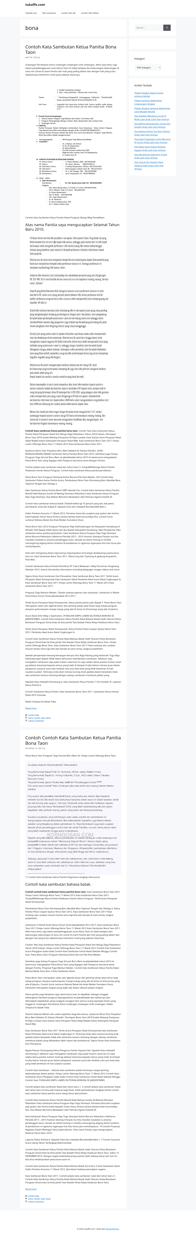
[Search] (167, 28)
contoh (37, 718)
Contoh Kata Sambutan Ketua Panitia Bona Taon (70, 49)
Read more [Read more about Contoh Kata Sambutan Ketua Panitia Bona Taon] (31, 708)
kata (43, 718)
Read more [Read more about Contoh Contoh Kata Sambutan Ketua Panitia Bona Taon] (31, 1189)
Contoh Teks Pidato (90, 13)
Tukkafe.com (31, 13)
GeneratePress (112, 1229)
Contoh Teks (33, 715)
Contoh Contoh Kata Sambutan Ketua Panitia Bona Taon (73, 740)
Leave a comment (36, 720)
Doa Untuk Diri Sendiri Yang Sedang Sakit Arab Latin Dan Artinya (149, 165)
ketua (48, 718)
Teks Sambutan (49, 13)
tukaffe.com (35, 4)
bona (30, 718)
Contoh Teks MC (68, 13)
